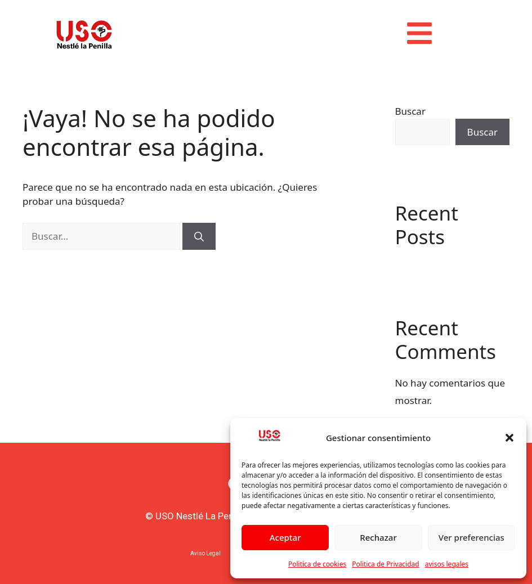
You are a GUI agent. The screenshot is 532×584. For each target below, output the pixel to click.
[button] (509, 437)
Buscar (410, 111)
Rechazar (378, 537)
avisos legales (446, 564)
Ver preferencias (471, 537)
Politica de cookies (317, 564)
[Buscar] (199, 236)
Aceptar (285, 537)
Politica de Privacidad (385, 564)
